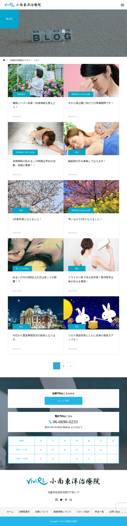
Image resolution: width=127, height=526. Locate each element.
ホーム (10, 512)
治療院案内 (24, 512)
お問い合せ (114, 512)
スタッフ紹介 (83, 512)
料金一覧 (99, 512)
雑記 (77, 152)
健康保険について (62, 512)
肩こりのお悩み (22, 268)
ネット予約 (63, 401)
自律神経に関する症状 (25, 152)
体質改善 (21, 94)
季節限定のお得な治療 (80, 94)
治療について (41, 512)
